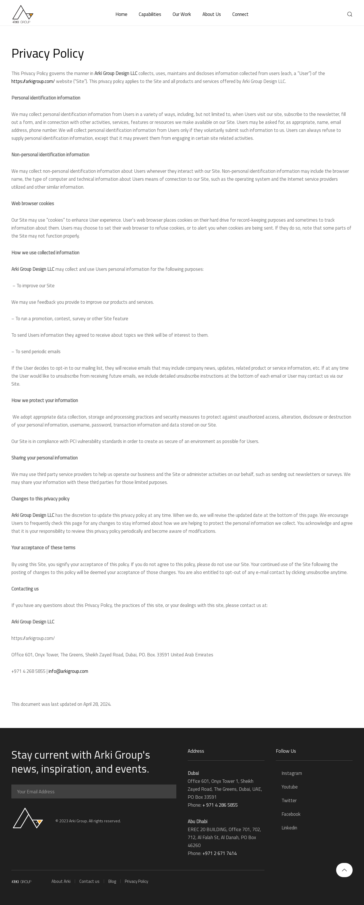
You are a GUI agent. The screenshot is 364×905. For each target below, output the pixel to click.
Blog (112, 881)
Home (121, 14)
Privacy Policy (136, 881)
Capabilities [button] (150, 14)
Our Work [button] (182, 14)
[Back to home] (22, 14)
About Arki (61, 881)
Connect (240, 14)
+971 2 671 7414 (219, 853)
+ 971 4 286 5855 (220, 804)
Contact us (89, 881)
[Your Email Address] (93, 792)
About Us (211, 14)
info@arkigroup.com (68, 671)
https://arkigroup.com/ (33, 81)
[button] (350, 14)
